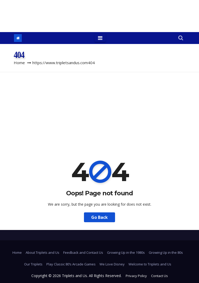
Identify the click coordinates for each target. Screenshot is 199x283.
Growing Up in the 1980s (126, 252)
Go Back (99, 217)
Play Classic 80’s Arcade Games (71, 264)
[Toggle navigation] (100, 38)
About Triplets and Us (42, 252)
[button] (180, 38)
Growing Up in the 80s (166, 252)
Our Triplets (33, 264)
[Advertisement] (99, 111)
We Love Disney (112, 264)
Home (19, 62)
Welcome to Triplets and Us (150, 264)
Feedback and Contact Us (83, 252)
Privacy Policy (136, 275)
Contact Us (159, 275)
